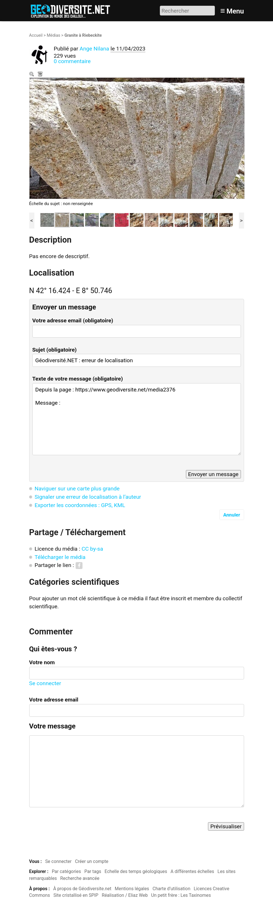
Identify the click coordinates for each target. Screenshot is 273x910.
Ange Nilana (94, 48)
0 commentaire (72, 61)
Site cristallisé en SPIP (75, 895)
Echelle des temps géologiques (136, 871)
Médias (53, 35)
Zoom (32, 74)
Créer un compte (92, 861)
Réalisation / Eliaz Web (125, 895)
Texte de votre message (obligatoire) (77, 378)
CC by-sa (92, 548)
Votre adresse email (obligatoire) (72, 320)
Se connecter (45, 683)
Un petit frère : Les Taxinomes (181, 895)
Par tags (93, 871)
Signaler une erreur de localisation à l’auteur (88, 497)
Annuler (231, 515)
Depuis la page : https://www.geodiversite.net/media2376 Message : (136, 419)
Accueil (36, 35)
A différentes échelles (192, 871)
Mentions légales (132, 888)
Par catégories (66, 871)
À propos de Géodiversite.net (82, 888)
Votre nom (42, 662)
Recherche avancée (79, 878)
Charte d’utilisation (171, 888)
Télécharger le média (41, 74)
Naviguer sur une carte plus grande (77, 488)
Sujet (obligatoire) (54, 349)
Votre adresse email (53, 699)
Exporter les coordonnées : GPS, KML (80, 505)
